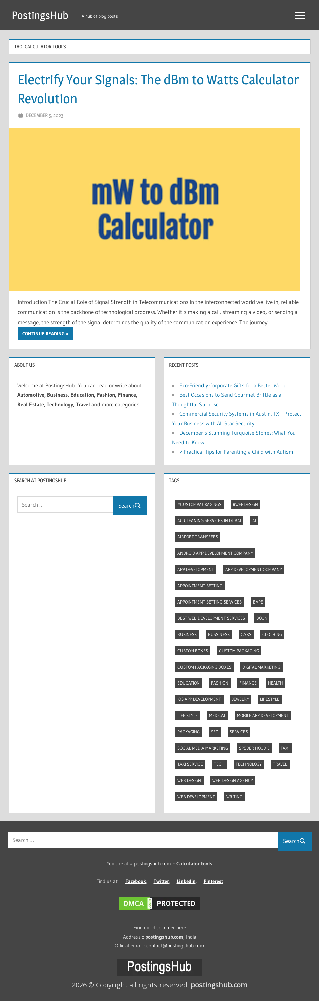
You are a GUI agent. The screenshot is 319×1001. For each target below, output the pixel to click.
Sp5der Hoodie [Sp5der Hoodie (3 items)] (254, 748)
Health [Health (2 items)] (275, 683)
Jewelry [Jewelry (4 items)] (240, 699)
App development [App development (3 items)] (195, 569)
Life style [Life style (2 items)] (187, 715)
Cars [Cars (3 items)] (246, 634)
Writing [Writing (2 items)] (234, 796)
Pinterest (213, 881)
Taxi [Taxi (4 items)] (285, 748)
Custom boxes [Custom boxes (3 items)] (192, 650)
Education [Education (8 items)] (188, 683)
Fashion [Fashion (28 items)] (219, 683)
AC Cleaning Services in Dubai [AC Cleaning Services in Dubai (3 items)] (209, 520)
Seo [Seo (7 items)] (214, 731)
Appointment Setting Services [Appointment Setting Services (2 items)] (209, 602)
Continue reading (43, 334)
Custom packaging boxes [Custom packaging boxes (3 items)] (204, 667)
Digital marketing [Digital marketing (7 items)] (261, 667)
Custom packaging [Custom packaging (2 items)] (239, 650)
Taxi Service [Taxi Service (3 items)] (190, 764)
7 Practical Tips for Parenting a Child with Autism (236, 451)
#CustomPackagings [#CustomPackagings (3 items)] (199, 504)
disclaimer (164, 927)
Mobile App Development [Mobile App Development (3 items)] (263, 715)
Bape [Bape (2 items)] (258, 602)
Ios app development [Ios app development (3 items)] (199, 699)
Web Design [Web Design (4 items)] (189, 780)
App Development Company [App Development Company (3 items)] (253, 569)
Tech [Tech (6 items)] (219, 764)
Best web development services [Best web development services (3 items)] (211, 618)
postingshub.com (152, 863)
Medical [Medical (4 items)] (217, 715)
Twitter (161, 881)
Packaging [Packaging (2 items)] (188, 731)
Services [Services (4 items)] (239, 731)
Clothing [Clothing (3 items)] (272, 634)
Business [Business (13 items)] (187, 634)
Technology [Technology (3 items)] (249, 764)
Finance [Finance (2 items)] (248, 683)
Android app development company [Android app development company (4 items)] (215, 553)
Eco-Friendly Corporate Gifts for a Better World (233, 385)
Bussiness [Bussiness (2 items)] (219, 634)
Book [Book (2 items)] (261, 618)
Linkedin (186, 881)
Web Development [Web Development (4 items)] (196, 796)
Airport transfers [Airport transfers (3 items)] (197, 536)
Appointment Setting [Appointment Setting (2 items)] (199, 585)
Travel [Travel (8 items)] (280, 764)
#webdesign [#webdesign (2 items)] (245, 504)
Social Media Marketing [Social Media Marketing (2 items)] (202, 748)
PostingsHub (40, 15)
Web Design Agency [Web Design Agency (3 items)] (232, 780)
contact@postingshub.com (175, 945)
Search (129, 505)
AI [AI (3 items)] (254, 520)
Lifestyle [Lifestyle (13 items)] (269, 699)
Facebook (135, 881)
